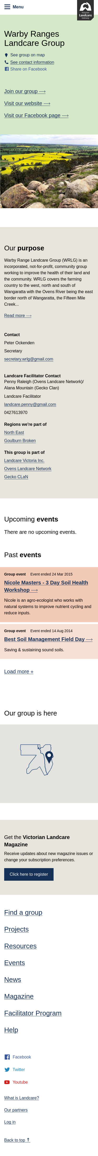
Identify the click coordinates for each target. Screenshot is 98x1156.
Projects (16, 929)
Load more (18, 671)
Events (14, 963)
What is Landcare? (21, 1098)
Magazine (19, 996)
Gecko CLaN (16, 477)
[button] (49, 757)
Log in (10, 1122)
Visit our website (27, 103)
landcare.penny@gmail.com (30, 404)
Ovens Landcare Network (27, 468)
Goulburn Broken (20, 440)
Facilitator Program (33, 1013)
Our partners (16, 1110)
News (12, 979)
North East (14, 432)
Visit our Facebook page (36, 115)
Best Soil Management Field (48, 639)
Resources (20, 946)
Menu (14, 6)
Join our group (24, 91)
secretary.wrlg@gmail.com (28, 359)
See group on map (27, 55)
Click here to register (29, 874)
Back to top (17, 1140)
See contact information (32, 62)
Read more (17, 315)
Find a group (23, 912)
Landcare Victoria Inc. (24, 460)
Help (11, 1030)
